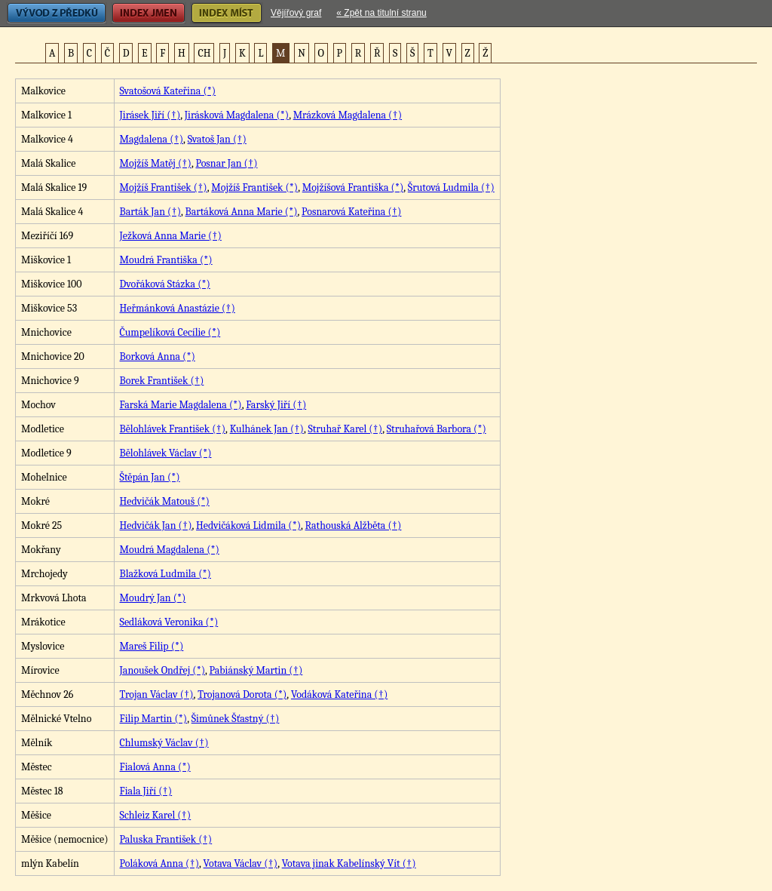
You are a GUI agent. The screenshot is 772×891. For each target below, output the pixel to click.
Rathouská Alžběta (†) (353, 525)
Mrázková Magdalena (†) (347, 115)
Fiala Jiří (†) (146, 791)
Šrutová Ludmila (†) (451, 187)
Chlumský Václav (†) (164, 742)
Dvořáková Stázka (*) (165, 284)
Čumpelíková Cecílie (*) (170, 332)
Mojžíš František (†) (163, 187)
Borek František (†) (162, 380)
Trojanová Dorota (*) (242, 694)
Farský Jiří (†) (276, 404)
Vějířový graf (296, 13)
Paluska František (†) (166, 839)
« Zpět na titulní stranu (381, 13)
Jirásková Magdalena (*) (237, 115)
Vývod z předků (56, 13)
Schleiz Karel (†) (155, 815)
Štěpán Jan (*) (150, 477)
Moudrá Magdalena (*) (169, 549)
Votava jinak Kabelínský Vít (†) (349, 863)
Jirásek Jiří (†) (150, 115)
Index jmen (148, 13)
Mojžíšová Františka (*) (353, 187)
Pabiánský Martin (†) (256, 670)
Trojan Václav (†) (157, 694)
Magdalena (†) (152, 139)
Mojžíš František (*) (254, 187)
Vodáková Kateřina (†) (339, 694)
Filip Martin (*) (154, 718)
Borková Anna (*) (157, 356)
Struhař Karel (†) (345, 428)
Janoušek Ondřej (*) (162, 670)
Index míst (226, 13)
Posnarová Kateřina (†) (351, 211)
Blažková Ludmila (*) (165, 573)
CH (204, 53)
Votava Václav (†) (241, 863)
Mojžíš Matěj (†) (155, 163)
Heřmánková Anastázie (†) (177, 308)
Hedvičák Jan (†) (156, 525)
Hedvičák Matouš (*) (165, 501)
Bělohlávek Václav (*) (166, 453)
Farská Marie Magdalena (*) (181, 404)
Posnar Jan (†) (226, 163)
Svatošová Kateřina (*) (168, 90)
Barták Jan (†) (150, 211)
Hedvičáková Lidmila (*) (248, 525)
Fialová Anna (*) (155, 766)
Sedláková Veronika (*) (169, 622)
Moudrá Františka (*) (166, 259)
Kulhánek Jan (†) (267, 428)
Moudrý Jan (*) (153, 597)
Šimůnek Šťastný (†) (235, 718)
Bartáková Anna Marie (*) (241, 211)
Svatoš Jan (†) (217, 139)
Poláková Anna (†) (159, 863)
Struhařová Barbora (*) (436, 428)
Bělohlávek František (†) (173, 428)
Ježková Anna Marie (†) (171, 235)
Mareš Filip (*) (152, 646)
